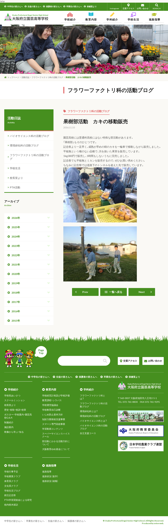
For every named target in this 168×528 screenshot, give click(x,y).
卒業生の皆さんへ (72, 6)
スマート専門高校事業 (53, 424)
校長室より (16, 177)
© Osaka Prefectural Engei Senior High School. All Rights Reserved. (133, 520)
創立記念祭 (10, 495)
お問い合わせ (142, 7)
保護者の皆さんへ (52, 6)
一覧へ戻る (113, 291)
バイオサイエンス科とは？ (93, 420)
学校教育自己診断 (51, 409)
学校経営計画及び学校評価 (56, 395)
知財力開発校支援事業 (53, 419)
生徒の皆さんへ (33, 6)
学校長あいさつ (12, 395)
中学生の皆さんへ (13, 6)
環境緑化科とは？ (89, 411)
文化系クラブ (11, 485)
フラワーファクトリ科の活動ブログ (86, 111)
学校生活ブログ (12, 490)
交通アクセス (128, 7)
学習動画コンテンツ (52, 428)
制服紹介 (8, 422)
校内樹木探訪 (11, 504)
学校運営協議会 (50, 405)
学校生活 (15, 168)
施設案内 (8, 427)
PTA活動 (15, 187)
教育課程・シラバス (52, 400)
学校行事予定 (11, 471)
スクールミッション (14, 400)
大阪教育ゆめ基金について (56, 449)
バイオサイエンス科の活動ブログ (29, 135)
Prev (85, 291)
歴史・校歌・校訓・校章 (15, 409)
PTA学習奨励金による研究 (18, 499)
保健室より (90, 6)
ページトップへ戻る (25, 356)
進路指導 (46, 471)
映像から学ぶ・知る (14, 431)
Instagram (114, 7)
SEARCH (157, 7)
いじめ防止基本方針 (52, 414)
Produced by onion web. (153, 523)
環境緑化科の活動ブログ (24, 145)
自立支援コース (88, 433)
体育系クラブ (11, 481)
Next (142, 291)
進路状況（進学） (50, 476)
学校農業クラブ (12, 476)
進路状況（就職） (50, 481)
